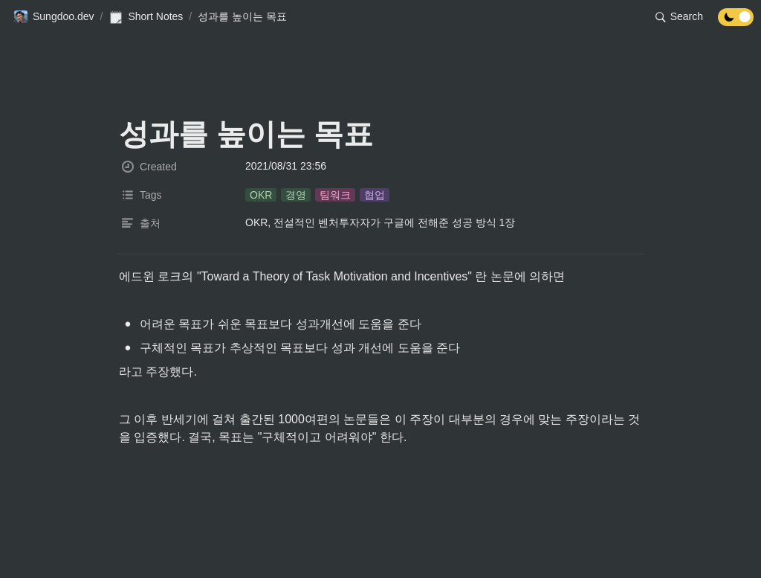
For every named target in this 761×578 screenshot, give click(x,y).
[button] (54, 17)
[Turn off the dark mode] (736, 22)
